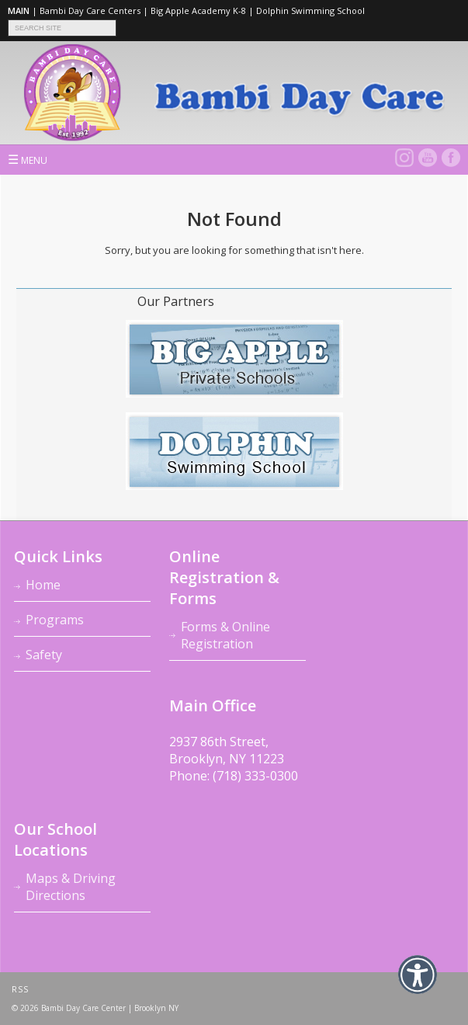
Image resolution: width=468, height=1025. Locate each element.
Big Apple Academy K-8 (198, 10)
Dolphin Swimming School (310, 10)
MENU (27, 159)
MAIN (18, 10)
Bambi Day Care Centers (90, 10)
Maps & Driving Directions (71, 887)
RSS (20, 989)
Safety (44, 654)
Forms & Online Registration (225, 635)
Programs (55, 619)
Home (43, 584)
